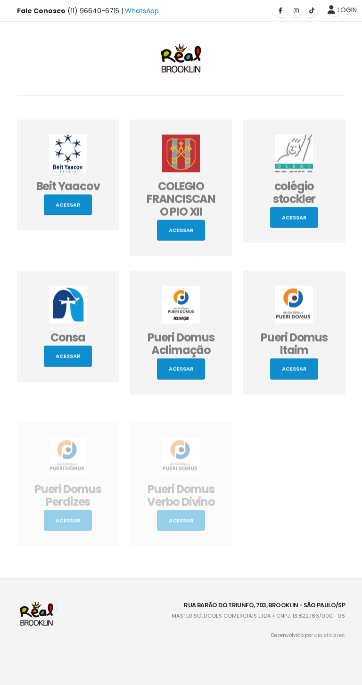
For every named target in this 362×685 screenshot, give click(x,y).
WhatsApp (142, 11)
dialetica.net (329, 635)
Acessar (68, 207)
